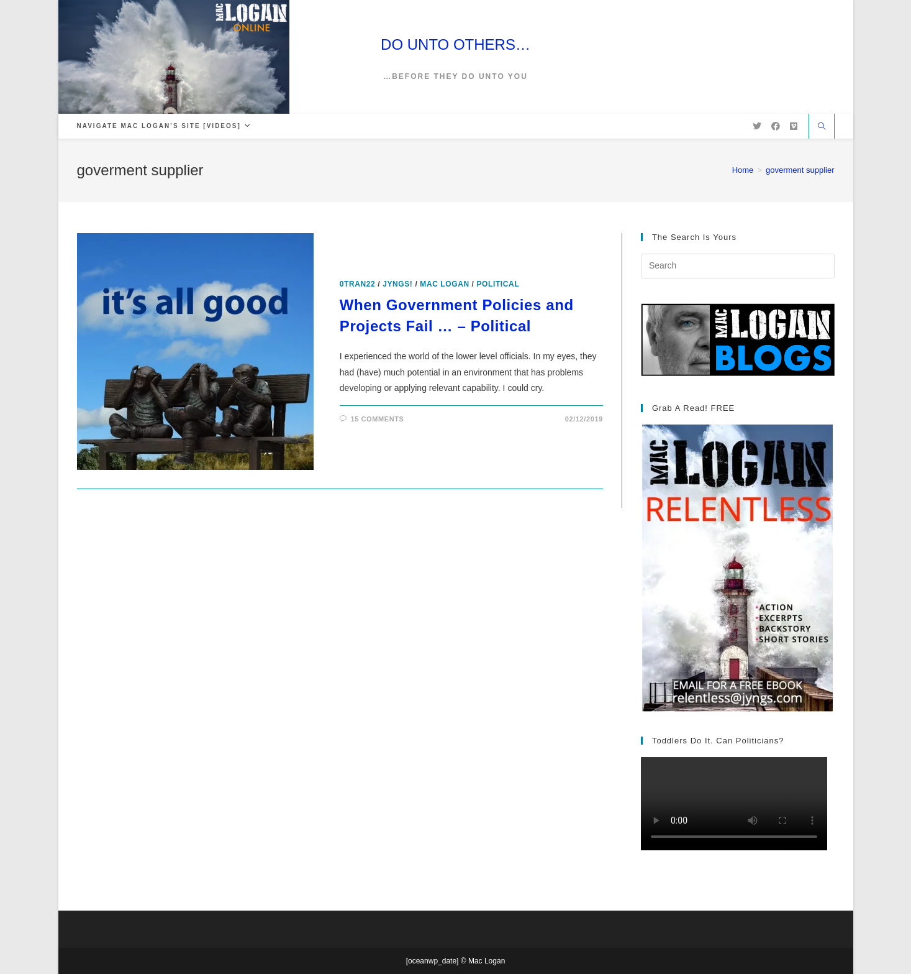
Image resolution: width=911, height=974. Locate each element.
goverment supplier (800, 170)
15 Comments (377, 419)
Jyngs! (397, 284)
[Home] (743, 170)
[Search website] (821, 127)
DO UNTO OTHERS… (455, 44)
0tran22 (358, 284)
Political (498, 284)
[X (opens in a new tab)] (757, 126)
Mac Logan (444, 284)
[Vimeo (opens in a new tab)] (793, 126)
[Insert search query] (738, 266)
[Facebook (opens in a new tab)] (775, 126)
